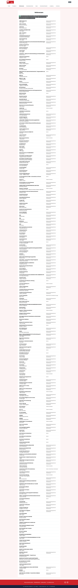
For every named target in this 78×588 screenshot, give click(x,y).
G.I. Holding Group (50, 582)
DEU (69, 2)
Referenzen (21, 6)
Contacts (58, 6)
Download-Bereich (43, 6)
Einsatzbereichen (29, 6)
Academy (52, 6)
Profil (9, 6)
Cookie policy (43, 582)
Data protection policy (28, 582)
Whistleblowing (37, 582)
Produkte (14, 6)
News (37, 6)
